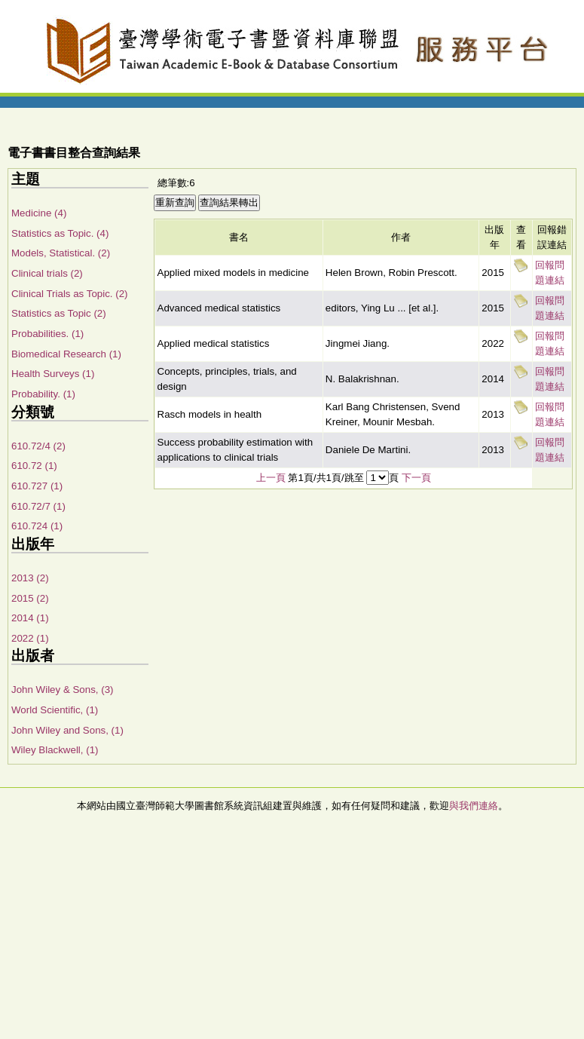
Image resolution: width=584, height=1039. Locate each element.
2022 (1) (30, 638)
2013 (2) (30, 578)
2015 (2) (30, 598)
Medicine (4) (38, 213)
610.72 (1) (34, 465)
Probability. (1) (43, 394)
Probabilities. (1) (47, 333)
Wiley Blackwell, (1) (55, 749)
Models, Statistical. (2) (60, 253)
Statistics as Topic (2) (58, 313)
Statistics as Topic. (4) (60, 233)
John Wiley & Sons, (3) (62, 689)
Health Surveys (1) (52, 373)
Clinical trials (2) (47, 273)
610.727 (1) (37, 486)
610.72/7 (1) (38, 506)
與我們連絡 (473, 805)
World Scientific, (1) (54, 710)
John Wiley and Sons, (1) (67, 730)
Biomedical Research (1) (66, 354)
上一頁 (271, 477)
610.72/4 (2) (38, 446)
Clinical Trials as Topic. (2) (69, 293)
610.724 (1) (37, 526)
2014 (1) (30, 618)
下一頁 (416, 477)
